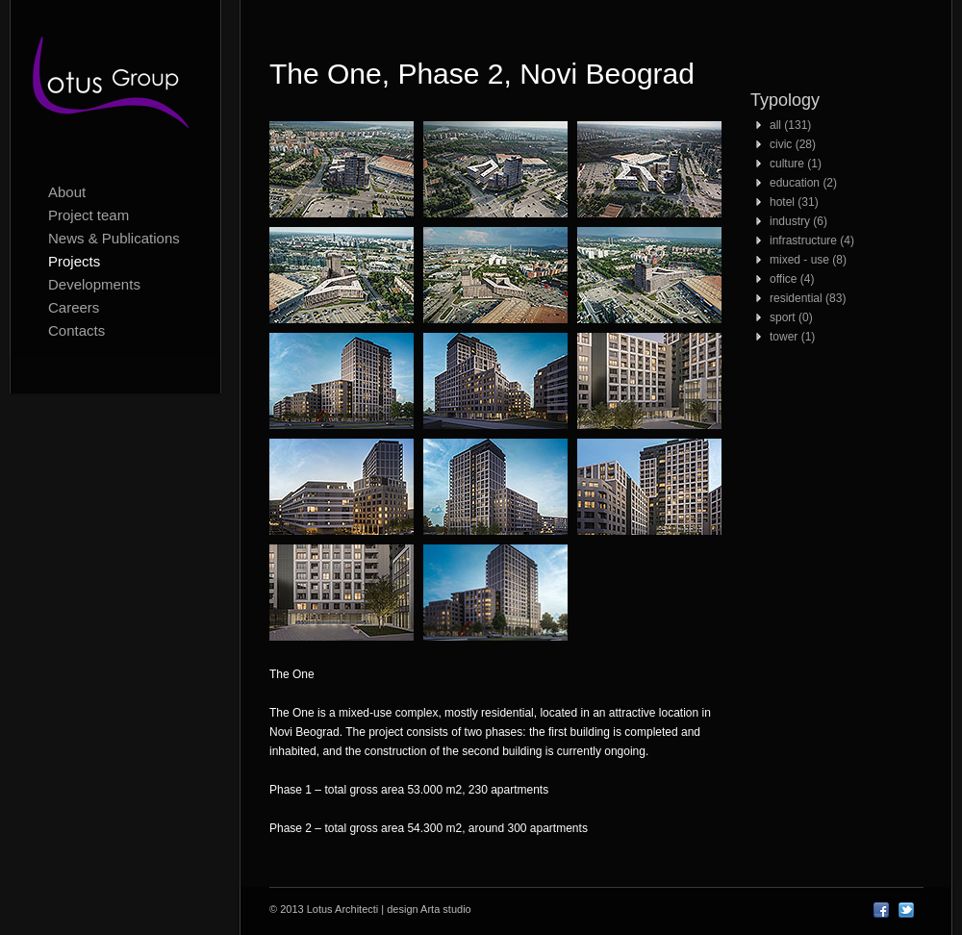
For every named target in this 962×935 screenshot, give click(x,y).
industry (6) (798, 221)
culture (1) (796, 163)
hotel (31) (794, 202)
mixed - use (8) (808, 259)
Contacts (76, 330)
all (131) (790, 125)
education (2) (803, 183)
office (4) (792, 279)
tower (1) (792, 336)
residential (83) (808, 298)
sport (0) (791, 317)
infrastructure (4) (812, 240)
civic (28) (793, 144)
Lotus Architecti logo (115, 86)
